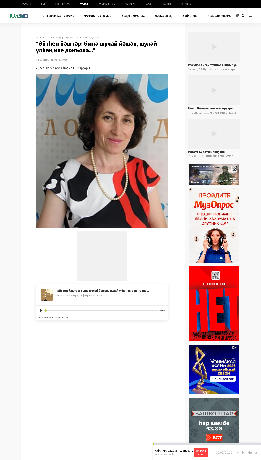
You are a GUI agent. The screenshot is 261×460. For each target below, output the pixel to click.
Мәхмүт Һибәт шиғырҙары (206, 152)
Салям (167, 3)
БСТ (43, 3)
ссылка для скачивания (53, 317)
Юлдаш (84, 3)
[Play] (41, 310)
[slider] (101, 310)
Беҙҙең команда (133, 16)
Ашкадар (130, 3)
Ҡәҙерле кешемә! (219, 16)
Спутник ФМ (62, 3)
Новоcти (26, 3)
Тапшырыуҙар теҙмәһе (57, 16)
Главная (40, 37)
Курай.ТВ (186, 3)
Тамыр (149, 3)
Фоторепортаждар (97, 16)
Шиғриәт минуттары (88, 37)
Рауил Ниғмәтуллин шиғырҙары (210, 108)
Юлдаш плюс (107, 3)
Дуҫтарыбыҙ (163, 16)
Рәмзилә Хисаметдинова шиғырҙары (214, 65)
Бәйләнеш (190, 16)
